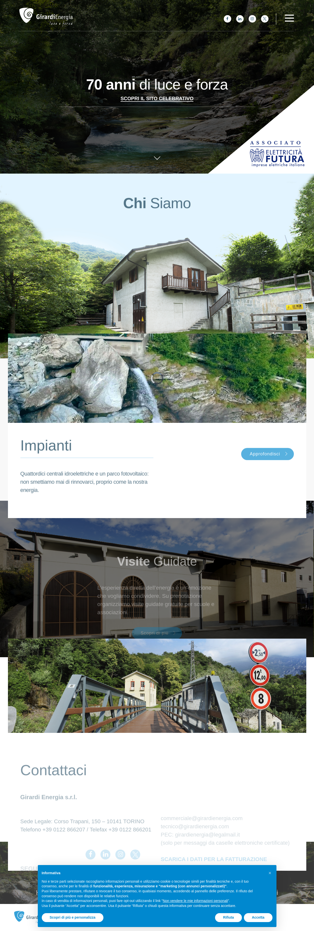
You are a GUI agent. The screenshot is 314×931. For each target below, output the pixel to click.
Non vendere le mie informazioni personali (195, 901)
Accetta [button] (258, 917)
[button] (270, 873)
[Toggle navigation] (289, 18)
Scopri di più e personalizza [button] (72, 917)
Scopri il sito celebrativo (157, 98)
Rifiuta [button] (228, 917)
